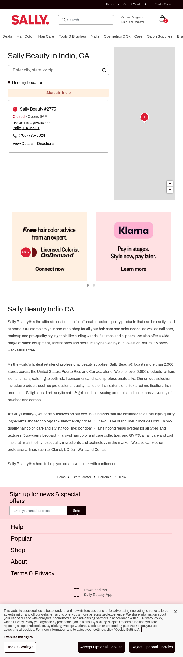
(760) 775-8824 (32, 135)
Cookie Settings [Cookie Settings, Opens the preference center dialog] (19, 647)
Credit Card (131, 4)
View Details (23, 144)
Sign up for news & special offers (44, 497)
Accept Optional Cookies (101, 647)
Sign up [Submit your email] (76, 511)
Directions (45, 144)
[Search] (89, 19)
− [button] (170, 190)
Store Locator (82, 477)
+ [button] (170, 183)
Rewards (112, 4)
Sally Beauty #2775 (38, 109)
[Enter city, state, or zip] (58, 70)
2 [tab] (94, 285)
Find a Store (163, 4)
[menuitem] (7, 36)
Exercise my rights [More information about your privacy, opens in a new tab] (18, 637)
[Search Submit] (64, 20)
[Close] (175, 612)
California (104, 477)
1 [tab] (88, 285)
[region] (91, 630)
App (147, 4)
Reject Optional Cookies (152, 647)
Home (61, 477)
